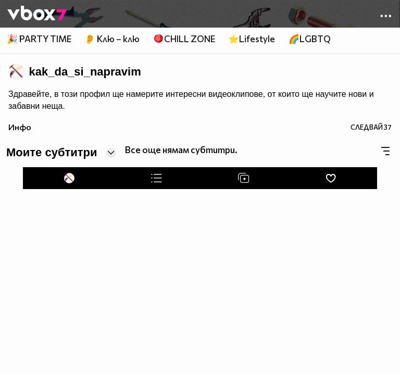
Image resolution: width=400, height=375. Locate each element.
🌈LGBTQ (310, 38)
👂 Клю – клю (112, 38)
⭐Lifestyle (251, 38)
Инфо (19, 127)
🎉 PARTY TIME (39, 38)
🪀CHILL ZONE (184, 38)
